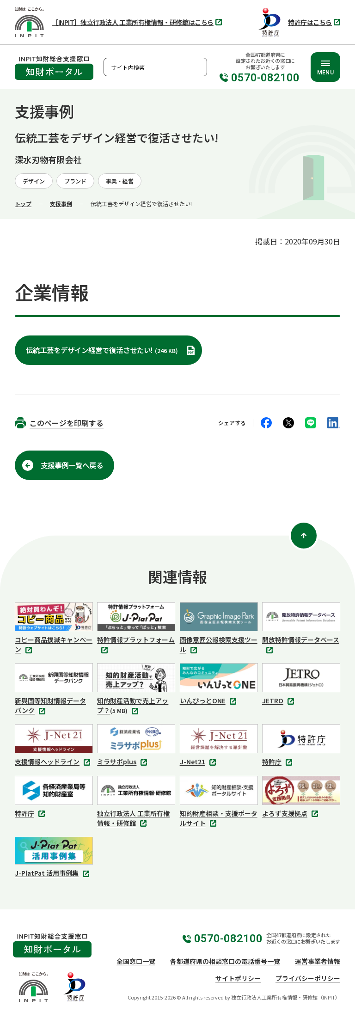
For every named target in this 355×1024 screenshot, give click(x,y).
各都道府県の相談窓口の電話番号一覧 (225, 961)
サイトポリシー (238, 978)
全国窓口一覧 (135, 961)
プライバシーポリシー (307, 978)
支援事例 (61, 203)
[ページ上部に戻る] (303, 535)
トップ (23, 203)
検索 (198, 67)
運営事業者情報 (317, 961)
